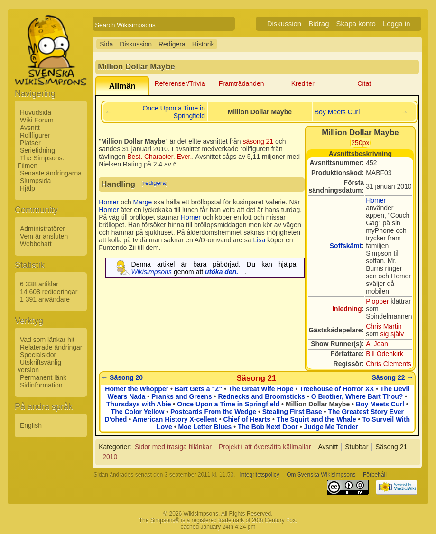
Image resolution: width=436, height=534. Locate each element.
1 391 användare (45, 299)
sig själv (392, 334)
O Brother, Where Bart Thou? (357, 396)
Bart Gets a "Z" (198, 389)
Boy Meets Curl (337, 112)
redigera (154, 182)
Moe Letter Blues (205, 427)
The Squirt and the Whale (316, 419)
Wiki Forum (37, 120)
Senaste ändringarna (51, 173)
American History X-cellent (175, 419)
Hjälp (27, 188)
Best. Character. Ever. (159, 156)
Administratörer (42, 228)
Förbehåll (375, 474)
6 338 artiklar (39, 284)
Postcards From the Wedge (213, 411)
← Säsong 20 (122, 377)
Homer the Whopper (136, 389)
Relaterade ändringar (51, 347)
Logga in (396, 23)
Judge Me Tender (331, 427)
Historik (203, 44)
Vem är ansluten (44, 236)
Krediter (303, 83)
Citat (364, 83)
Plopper (377, 301)
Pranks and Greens (181, 396)
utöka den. (221, 272)
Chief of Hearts (246, 419)
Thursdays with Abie (138, 404)
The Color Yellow (138, 411)
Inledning (347, 309)
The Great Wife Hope (261, 389)
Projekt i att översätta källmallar (265, 447)
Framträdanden (241, 83)
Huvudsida (35, 112)
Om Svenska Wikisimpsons (321, 474)
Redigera (172, 44)
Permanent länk (43, 377)
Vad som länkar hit (47, 339)
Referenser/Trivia (180, 83)
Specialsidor (38, 355)
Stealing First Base (292, 411)
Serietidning (37, 150)
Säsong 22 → (393, 377)
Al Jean (377, 344)
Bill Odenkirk (384, 354)
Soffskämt (346, 245)
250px (360, 143)
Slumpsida (35, 180)
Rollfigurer (35, 135)
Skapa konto (356, 23)
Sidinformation (41, 385)
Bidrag (318, 23)
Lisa (259, 240)
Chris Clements (388, 364)
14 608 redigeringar (48, 291)
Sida (106, 44)
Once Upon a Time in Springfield (173, 112)
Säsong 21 (256, 378)
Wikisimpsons (151, 272)
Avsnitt (30, 127)
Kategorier (114, 447)
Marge (142, 202)
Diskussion (284, 23)
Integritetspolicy (259, 474)
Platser (30, 143)
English (31, 425)
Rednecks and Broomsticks (261, 396)
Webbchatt (36, 244)
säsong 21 (258, 141)
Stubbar (356, 447)
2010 (109, 456)
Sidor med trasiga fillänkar (173, 447)
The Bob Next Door (268, 427)
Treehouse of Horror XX (336, 389)
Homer (376, 200)
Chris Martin (383, 326)
